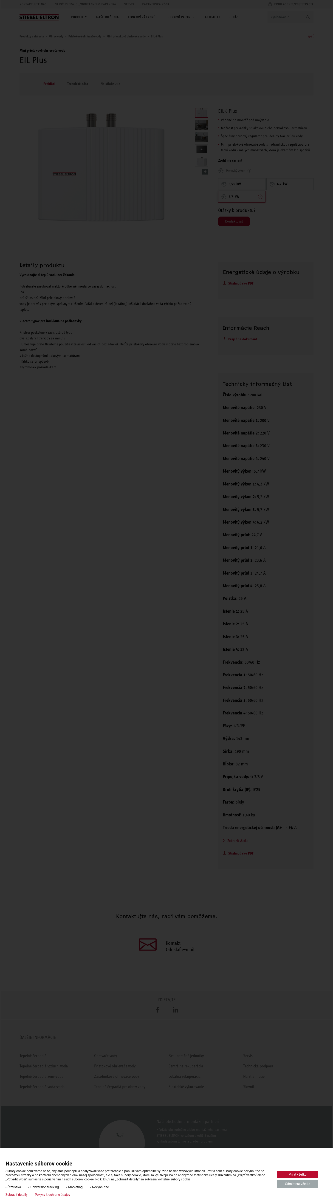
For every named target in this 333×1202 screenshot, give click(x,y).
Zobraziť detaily (17, 1194)
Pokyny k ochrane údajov (52, 1194)
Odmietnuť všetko (297, 1184)
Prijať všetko (297, 1174)
